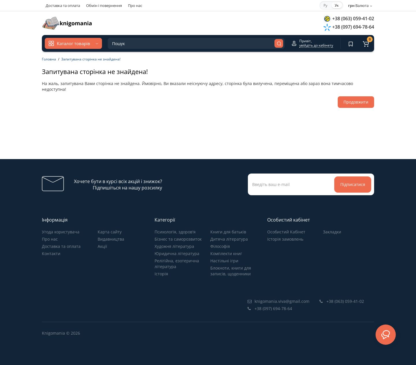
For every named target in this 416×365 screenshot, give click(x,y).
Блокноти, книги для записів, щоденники (230, 270)
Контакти (51, 253)
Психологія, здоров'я (175, 232)
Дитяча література (229, 239)
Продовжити (355, 102)
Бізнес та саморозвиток (178, 239)
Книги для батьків (228, 232)
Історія (161, 273)
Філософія (220, 246)
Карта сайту (110, 232)
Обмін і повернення (104, 5)
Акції (102, 246)
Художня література (174, 246)
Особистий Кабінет (286, 232)
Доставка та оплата (63, 5)
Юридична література (177, 253)
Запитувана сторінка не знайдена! (90, 59)
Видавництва (111, 239)
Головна (49, 59)
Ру (325, 5)
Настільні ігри (224, 260)
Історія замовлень (285, 239)
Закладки (332, 232)
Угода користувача (60, 232)
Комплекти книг (226, 253)
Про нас (135, 5)
